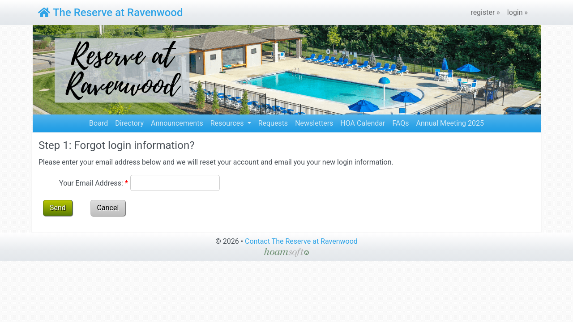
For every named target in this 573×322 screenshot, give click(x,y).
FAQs (400, 123)
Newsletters (314, 123)
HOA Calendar (362, 123)
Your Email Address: (93, 183)
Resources (228, 123)
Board (98, 123)
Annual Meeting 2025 (450, 123)
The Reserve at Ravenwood (110, 12)
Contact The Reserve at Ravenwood (301, 241)
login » (517, 12)
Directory (129, 123)
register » (485, 12)
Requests (273, 123)
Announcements (177, 123)
